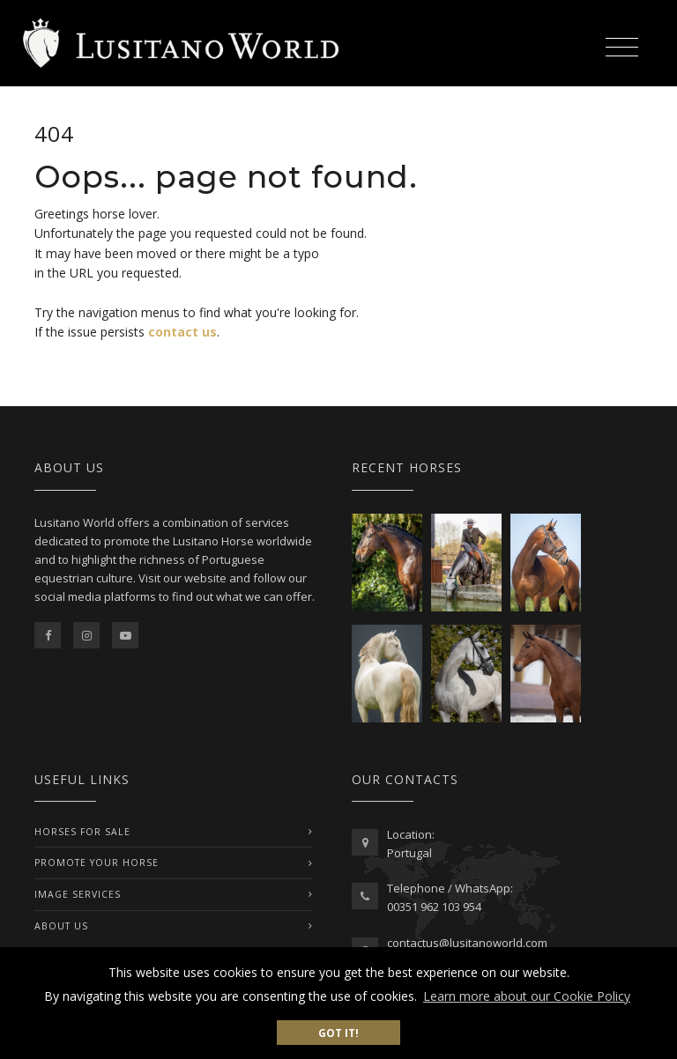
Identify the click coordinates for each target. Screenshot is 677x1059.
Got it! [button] (338, 1033)
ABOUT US (61, 926)
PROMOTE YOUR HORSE (96, 862)
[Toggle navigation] (621, 44)
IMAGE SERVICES (77, 894)
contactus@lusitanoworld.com (467, 943)
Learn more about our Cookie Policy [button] (526, 996)
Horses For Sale (82, 832)
